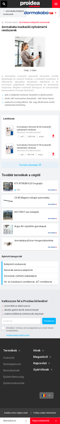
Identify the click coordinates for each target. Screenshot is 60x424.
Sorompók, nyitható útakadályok (30, 276)
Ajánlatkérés (9, 420)
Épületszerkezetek (13, 383)
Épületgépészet (12, 364)
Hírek (37, 350)
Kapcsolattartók (40, 420)
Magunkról (40, 356)
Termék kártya (30, 186)
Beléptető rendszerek (30, 264)
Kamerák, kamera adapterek (30, 270)
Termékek (10, 350)
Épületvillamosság (13, 376)
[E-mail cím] (21, 321)
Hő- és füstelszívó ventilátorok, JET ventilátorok (30, 282)
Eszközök (8, 357)
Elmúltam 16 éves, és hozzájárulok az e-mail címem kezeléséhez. (30, 329)
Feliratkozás (49, 321)
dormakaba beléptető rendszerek (34, 22)
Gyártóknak (41, 369)
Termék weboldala (28, 165)
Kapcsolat (40, 363)
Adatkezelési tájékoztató (18, 335)
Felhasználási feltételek (44, 413)
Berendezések (11, 370)
